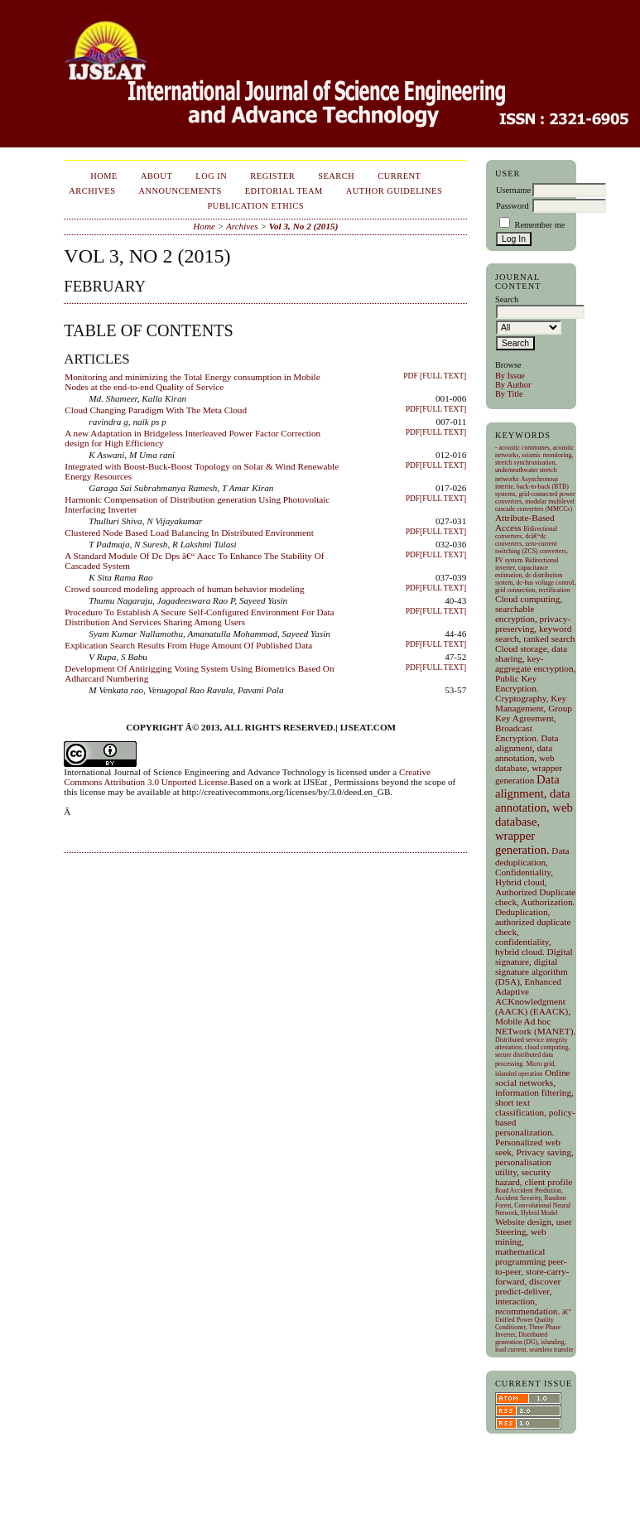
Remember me (539, 224)
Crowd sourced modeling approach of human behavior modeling (184, 589)
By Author (513, 384)
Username (513, 190)
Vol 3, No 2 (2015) (304, 226)
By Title (509, 393)
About (156, 176)
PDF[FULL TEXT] (436, 409)
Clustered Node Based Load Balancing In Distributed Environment (189, 533)
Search (336, 176)
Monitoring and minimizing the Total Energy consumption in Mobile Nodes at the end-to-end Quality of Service (192, 382)
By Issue (510, 375)
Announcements (179, 190)
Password (512, 205)
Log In (211, 176)
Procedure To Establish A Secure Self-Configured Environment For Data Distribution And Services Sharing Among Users (199, 617)
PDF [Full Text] (434, 376)
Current (399, 176)
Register (272, 176)
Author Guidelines (394, 190)
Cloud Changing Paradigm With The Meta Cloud (156, 410)
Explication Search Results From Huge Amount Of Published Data (188, 645)
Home (104, 176)
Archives (92, 190)
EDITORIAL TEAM (284, 190)
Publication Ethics (256, 205)
